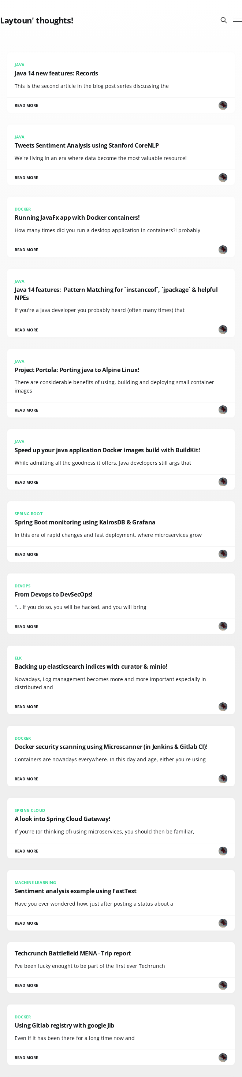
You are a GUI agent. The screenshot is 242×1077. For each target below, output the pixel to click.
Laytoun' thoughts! (36, 20)
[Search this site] (223, 20)
